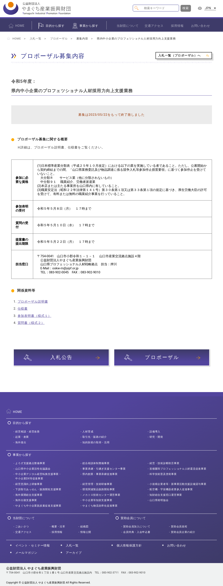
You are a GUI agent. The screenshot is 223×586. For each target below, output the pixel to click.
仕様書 (23, 309)
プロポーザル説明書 (33, 302)
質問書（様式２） (31, 323)
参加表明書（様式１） (34, 316)
